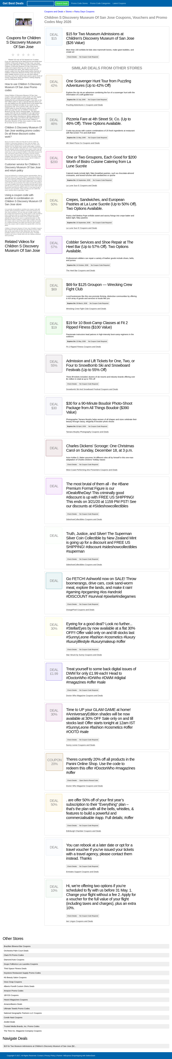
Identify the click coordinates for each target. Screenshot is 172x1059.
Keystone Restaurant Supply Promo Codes (22, 973)
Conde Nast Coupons (13, 1017)
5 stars (33, 54)
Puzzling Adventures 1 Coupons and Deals (84, 105)
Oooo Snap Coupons (13, 982)
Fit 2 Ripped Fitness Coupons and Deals (83, 347)
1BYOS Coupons (11, 995)
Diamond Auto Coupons (14, 960)
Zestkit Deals (9, 1022)
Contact (40, 1056)
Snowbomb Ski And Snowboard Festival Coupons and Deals (92, 389)
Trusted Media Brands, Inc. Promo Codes (21, 1026)
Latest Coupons (119, 3)
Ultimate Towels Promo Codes (17, 1008)
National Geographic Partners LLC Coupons (23, 1013)
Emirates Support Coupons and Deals (82, 872)
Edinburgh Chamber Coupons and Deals (83, 831)
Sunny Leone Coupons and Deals (80, 745)
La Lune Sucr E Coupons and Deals (81, 185)
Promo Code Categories (100, 3)
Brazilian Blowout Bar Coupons (17, 946)
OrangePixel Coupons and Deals (80, 610)
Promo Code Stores (79, 3)
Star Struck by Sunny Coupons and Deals (84, 655)
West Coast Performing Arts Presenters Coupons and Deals (91, 470)
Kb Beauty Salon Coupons (15, 977)
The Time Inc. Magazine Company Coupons (23, 1031)
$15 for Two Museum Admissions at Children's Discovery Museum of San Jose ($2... (40, 1046)
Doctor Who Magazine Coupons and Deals (84, 695)
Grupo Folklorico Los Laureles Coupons (21, 964)
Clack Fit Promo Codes (14, 955)
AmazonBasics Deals (13, 1004)
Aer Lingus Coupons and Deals (79, 921)
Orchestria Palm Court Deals (16, 951)
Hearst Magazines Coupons (16, 1000)
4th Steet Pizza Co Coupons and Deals (83, 143)
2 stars (18, 54)
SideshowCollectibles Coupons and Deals (84, 519)
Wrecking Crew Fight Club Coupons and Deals (86, 309)
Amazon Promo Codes (13, 991)
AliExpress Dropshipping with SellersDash (79, 1056)
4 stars (28, 54)
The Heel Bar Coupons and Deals (80, 270)
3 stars (23, 54)
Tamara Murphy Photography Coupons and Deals (87, 432)
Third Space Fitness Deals (15, 968)
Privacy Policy (49, 1056)
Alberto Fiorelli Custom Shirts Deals (19, 986)
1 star (13, 54)
